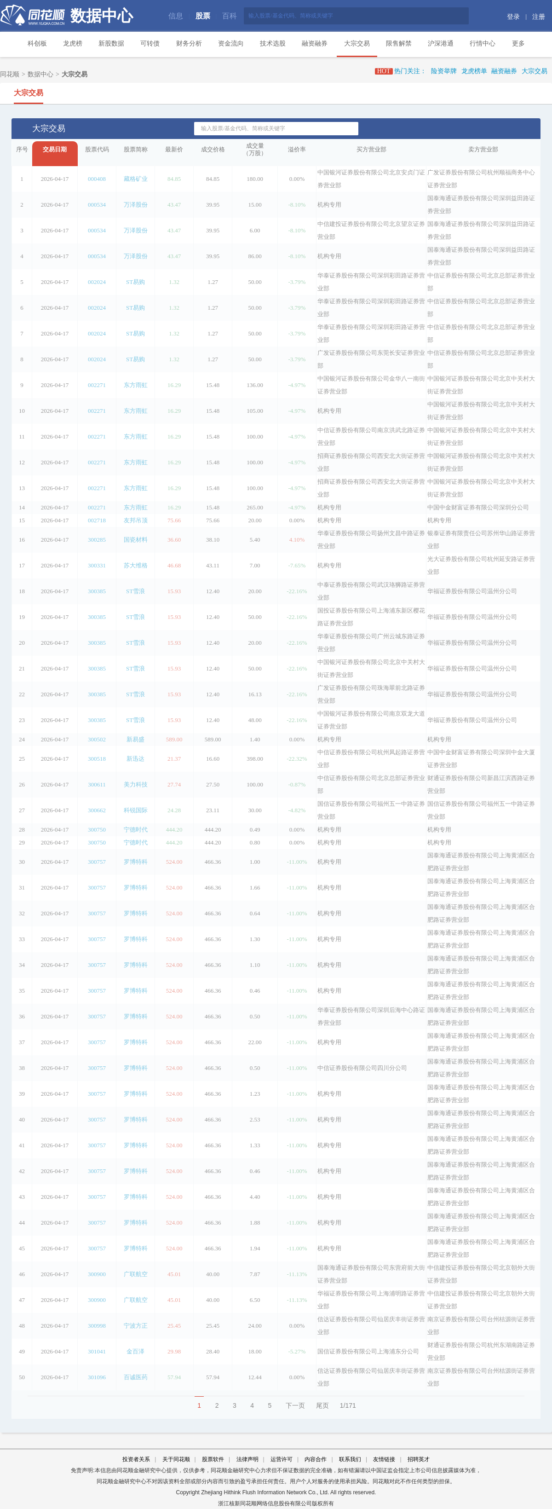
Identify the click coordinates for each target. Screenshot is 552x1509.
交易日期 (55, 149)
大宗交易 (357, 43)
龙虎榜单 (474, 71)
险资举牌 (444, 71)
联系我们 (350, 1459)
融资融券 (315, 43)
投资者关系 (136, 1459)
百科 (229, 16)
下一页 (295, 1405)
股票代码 (97, 149)
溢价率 (297, 149)
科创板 (37, 43)
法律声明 (247, 1459)
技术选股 (273, 43)
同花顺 (9, 74)
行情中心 (482, 43)
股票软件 (213, 1459)
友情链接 (384, 1459)
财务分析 (189, 43)
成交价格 (213, 149)
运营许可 (281, 1459)
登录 (513, 16)
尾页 (322, 1405)
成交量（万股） (255, 149)
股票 (203, 16)
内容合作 (316, 1459)
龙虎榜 (72, 43)
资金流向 (231, 43)
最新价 (174, 149)
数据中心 (101, 15)
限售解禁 (399, 43)
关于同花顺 (176, 1459)
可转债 (150, 43)
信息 (175, 16)
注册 (538, 16)
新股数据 (111, 43)
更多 (518, 43)
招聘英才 (419, 1459)
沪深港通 (441, 43)
